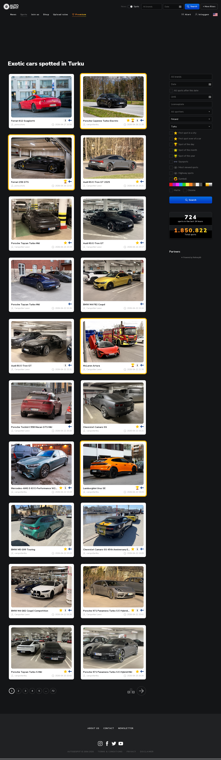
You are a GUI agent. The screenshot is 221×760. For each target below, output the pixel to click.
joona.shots (20, 124)
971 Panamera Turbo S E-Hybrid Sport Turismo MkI (121, 610)
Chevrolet (88, 427)
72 (53, 690)
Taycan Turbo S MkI (31, 672)
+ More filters (209, 6)
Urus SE (101, 488)
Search (192, 6)
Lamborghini (90, 488)
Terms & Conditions (110, 751)
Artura (96, 365)
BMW (86, 304)
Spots (136, 7)
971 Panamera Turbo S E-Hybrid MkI (112, 672)
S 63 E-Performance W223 (43, 488)
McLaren (87, 365)
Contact (108, 728)
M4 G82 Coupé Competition (33, 610)
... (46, 690)
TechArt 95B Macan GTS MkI (36, 427)
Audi (85, 182)
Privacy (131, 751)
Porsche (87, 120)
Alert (186, 14)
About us (93, 728)
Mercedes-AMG (19, 488)
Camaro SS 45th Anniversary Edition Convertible (121, 549)
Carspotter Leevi (94, 185)
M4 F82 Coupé (97, 304)
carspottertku (93, 124)
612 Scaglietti (27, 120)
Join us (35, 14)
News (123, 7)
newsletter (125, 728)
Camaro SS (101, 427)
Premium (79, 14)
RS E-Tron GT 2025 (99, 182)
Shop (46, 14)
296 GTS (24, 182)
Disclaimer (147, 751)
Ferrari (14, 120)
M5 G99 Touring (26, 549)
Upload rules (60, 14)
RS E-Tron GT (96, 243)
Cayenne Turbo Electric (105, 120)
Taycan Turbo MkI (30, 243)
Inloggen (202, 14)
